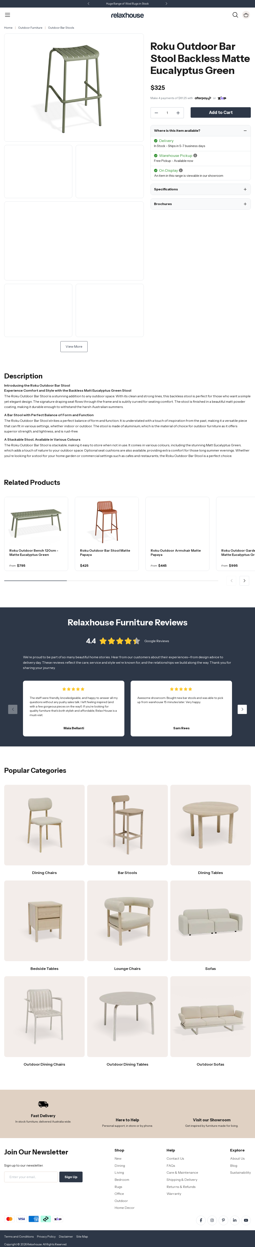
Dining (120, 1165)
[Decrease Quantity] (156, 113)
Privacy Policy (46, 1236)
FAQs (171, 1165)
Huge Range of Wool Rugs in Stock (127, 3)
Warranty (174, 1193)
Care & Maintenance (182, 1172)
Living (119, 1172)
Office (119, 1193)
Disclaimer (66, 1236)
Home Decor (125, 1208)
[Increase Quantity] (178, 113)
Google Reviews (156, 643)
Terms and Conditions (19, 1236)
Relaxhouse (34, 1244)
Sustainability (240, 1172)
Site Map (82, 1236)
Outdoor (121, 1201)
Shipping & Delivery (182, 1179)
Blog (233, 1165)
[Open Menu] (7, 15)
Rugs (118, 1187)
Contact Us (175, 1158)
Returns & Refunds (181, 1187)
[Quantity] (167, 113)
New (118, 1158)
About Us (237, 1158)
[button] (166, 4)
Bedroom (122, 1179)
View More (74, 346)
